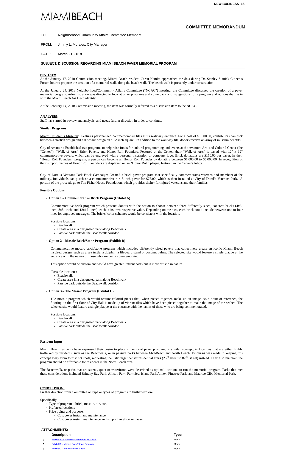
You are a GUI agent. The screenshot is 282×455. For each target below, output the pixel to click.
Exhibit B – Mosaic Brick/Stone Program (73, 444)
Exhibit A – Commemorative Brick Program (74, 439)
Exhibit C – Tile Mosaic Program (69, 448)
